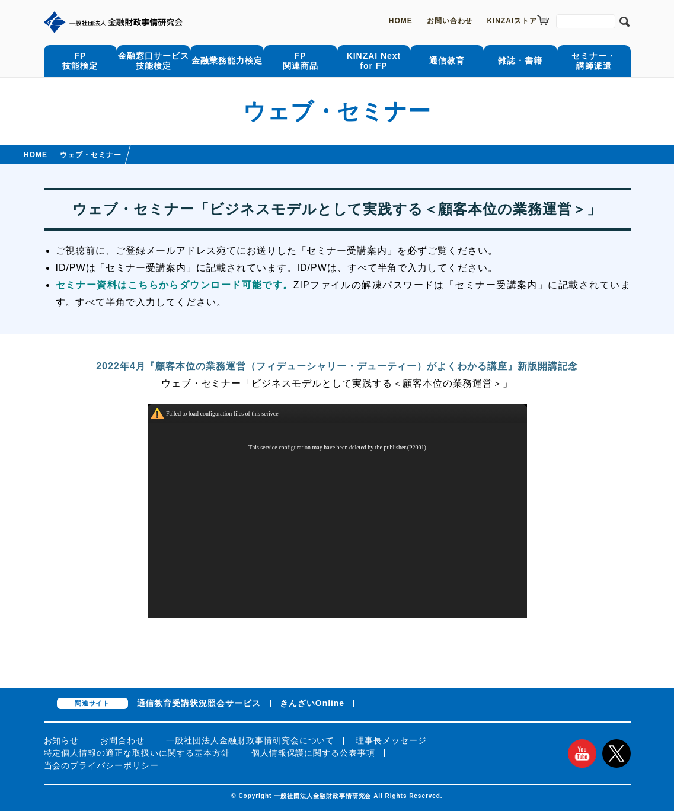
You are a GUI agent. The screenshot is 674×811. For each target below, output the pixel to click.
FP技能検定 (80, 61)
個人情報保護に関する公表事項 (313, 753)
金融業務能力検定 (227, 60)
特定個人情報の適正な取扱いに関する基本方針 (137, 753)
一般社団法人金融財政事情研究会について (250, 740)
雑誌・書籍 (520, 60)
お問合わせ (122, 740)
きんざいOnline (312, 703)
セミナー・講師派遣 (593, 61)
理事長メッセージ (391, 740)
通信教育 (447, 60)
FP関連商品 (300, 61)
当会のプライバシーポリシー (101, 765)
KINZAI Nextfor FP (374, 61)
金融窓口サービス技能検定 (153, 61)
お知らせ (61, 740)
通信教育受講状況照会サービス (199, 703)
